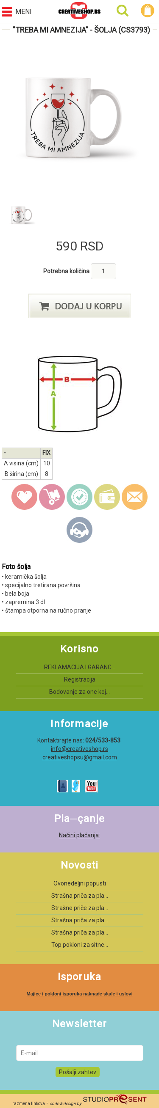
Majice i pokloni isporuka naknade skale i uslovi (79, 993)
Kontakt (80, 530)
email (135, 497)
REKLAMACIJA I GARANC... (79, 667)
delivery (52, 497)
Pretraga (122, 10)
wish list (24, 497)
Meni (17, 12)
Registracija (79, 679)
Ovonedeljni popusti (79, 883)
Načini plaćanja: (79, 835)
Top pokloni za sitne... (79, 944)
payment (107, 497)
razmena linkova (28, 1103)
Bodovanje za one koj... (79, 691)
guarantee (80, 497)
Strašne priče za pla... (79, 908)
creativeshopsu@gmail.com (79, 757)
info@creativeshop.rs (79, 748)
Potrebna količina (67, 271)
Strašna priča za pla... (79, 895)
